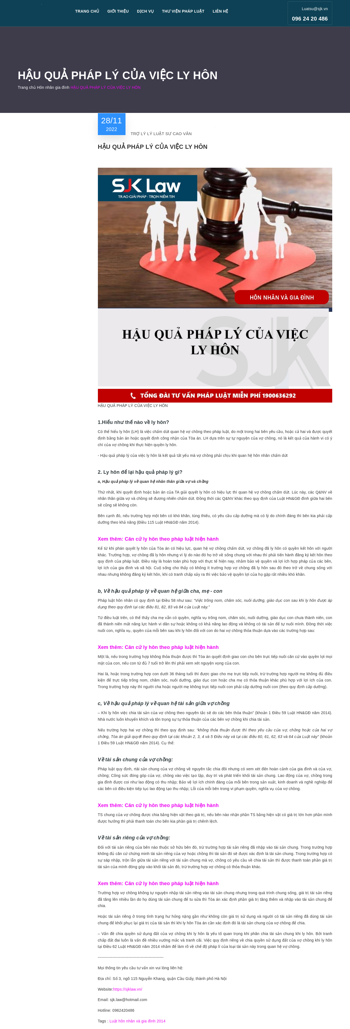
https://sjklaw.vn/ (127, 989)
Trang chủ (87, 11)
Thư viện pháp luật (183, 11)
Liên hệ (220, 11)
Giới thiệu (118, 11)
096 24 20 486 (310, 19)
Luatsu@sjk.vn (315, 9)
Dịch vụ (145, 11)
